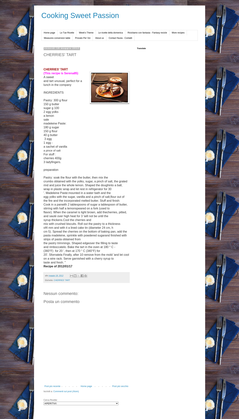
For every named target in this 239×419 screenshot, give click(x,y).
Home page (49, 32)
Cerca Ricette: (51, 400)
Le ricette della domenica (110, 32)
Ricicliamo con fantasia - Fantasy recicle (147, 32)
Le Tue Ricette (67, 32)
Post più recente (53, 386)
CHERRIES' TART (62, 280)
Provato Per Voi (82, 38)
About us (99, 38)
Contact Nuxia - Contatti (120, 38)
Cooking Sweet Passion (80, 15)
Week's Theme (86, 32)
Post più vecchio (120, 386)
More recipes (178, 32)
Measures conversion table (57, 38)
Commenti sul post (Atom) (66, 391)
